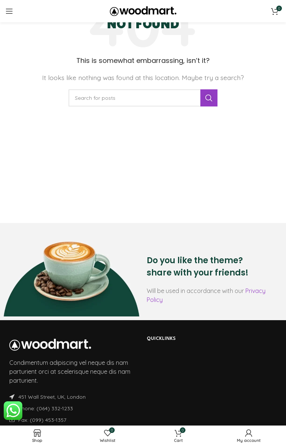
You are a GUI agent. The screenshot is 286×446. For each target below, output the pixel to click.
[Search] (143, 97)
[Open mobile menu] (9, 11)
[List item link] (72, 408)
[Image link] (50, 344)
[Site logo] (143, 10)
